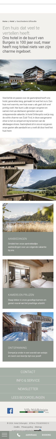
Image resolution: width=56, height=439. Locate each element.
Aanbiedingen (17, 238)
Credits (17, 427)
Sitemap (38, 427)
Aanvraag (31, 435)
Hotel (12, 21)
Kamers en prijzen (21, 294)
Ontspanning (17, 347)
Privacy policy (27, 427)
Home (5, 21)
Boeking (46, 435)
